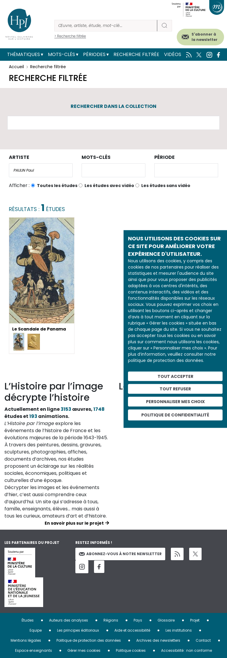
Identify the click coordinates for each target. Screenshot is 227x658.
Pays (138, 620)
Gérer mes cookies (83, 650)
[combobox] (41, 170)
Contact (203, 640)
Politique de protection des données (88, 640)
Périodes (94, 54)
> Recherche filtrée (70, 36)
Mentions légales (26, 640)
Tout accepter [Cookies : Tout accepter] (175, 376)
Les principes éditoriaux (78, 630)
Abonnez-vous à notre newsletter (120, 553)
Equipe (36, 630)
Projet (195, 620)
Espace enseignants (33, 650)
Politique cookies (131, 650)
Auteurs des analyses (68, 620)
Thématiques (23, 54)
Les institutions (179, 630)
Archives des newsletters (158, 640)
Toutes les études (57, 186)
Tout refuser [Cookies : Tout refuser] (175, 389)
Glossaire (166, 620)
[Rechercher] (105, 25)
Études (28, 620)
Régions (110, 620)
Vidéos (172, 54)
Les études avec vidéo (109, 186)
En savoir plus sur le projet (74, 523)
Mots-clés (61, 54)
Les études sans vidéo (165, 186)
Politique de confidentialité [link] (175, 415)
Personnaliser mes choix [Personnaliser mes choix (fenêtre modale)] (175, 402)
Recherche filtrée (136, 54)
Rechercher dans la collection (113, 106)
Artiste (19, 157)
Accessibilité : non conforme (186, 650)
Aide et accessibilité (132, 630)
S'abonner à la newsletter (205, 37)
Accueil (16, 67)
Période (164, 157)
